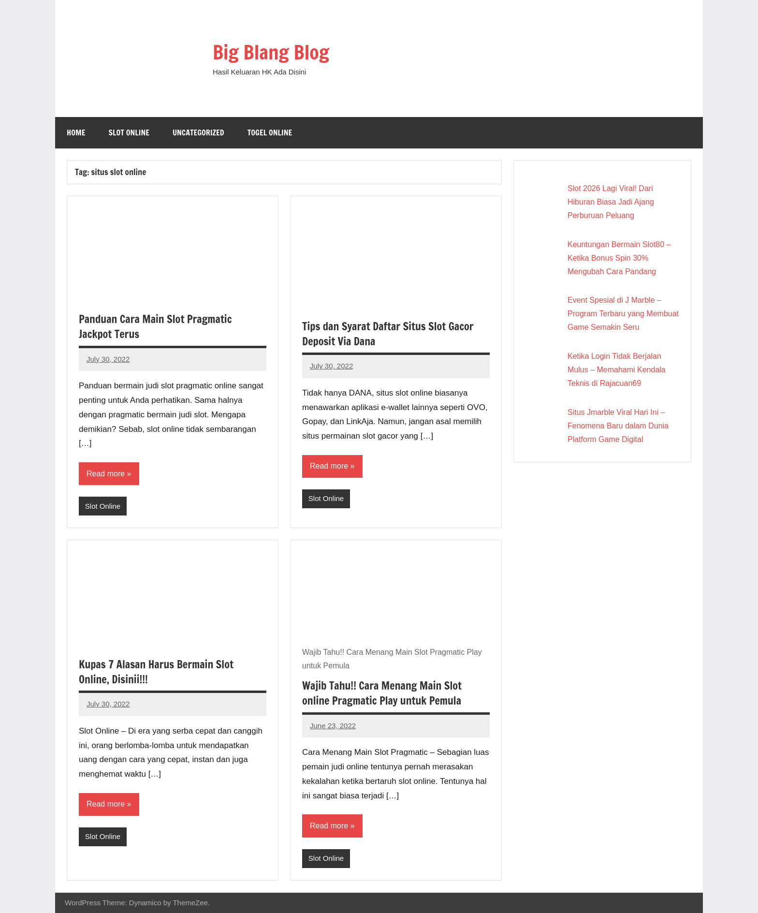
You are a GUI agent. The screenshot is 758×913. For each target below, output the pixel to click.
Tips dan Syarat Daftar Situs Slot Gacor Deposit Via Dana (388, 334)
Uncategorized (198, 132)
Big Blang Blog (271, 52)
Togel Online (270, 132)
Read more (106, 474)
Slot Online (128, 132)
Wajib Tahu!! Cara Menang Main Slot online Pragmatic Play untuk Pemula (382, 693)
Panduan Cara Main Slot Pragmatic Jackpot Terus (155, 326)
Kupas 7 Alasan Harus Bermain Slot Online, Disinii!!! (156, 672)
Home (76, 132)
